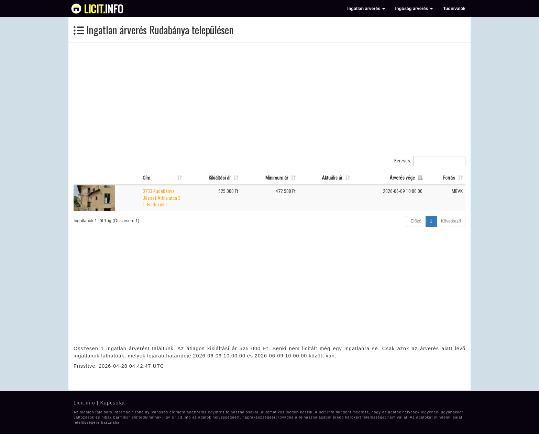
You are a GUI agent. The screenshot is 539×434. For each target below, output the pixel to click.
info (103, 8)
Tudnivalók (454, 8)
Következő (451, 221)
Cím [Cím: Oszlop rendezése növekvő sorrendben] (146, 178)
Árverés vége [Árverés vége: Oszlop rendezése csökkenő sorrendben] (402, 178)
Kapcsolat (112, 403)
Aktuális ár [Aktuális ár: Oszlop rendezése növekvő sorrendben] (332, 178)
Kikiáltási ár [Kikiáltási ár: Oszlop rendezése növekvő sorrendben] (220, 178)
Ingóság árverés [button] (414, 8)
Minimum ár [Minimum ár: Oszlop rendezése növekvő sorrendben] (276, 178)
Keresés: (429, 161)
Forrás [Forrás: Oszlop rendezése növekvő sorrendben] (449, 178)
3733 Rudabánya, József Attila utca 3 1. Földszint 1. (161, 198)
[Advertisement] (269, 99)
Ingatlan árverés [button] (366, 8)
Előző (415, 221)
